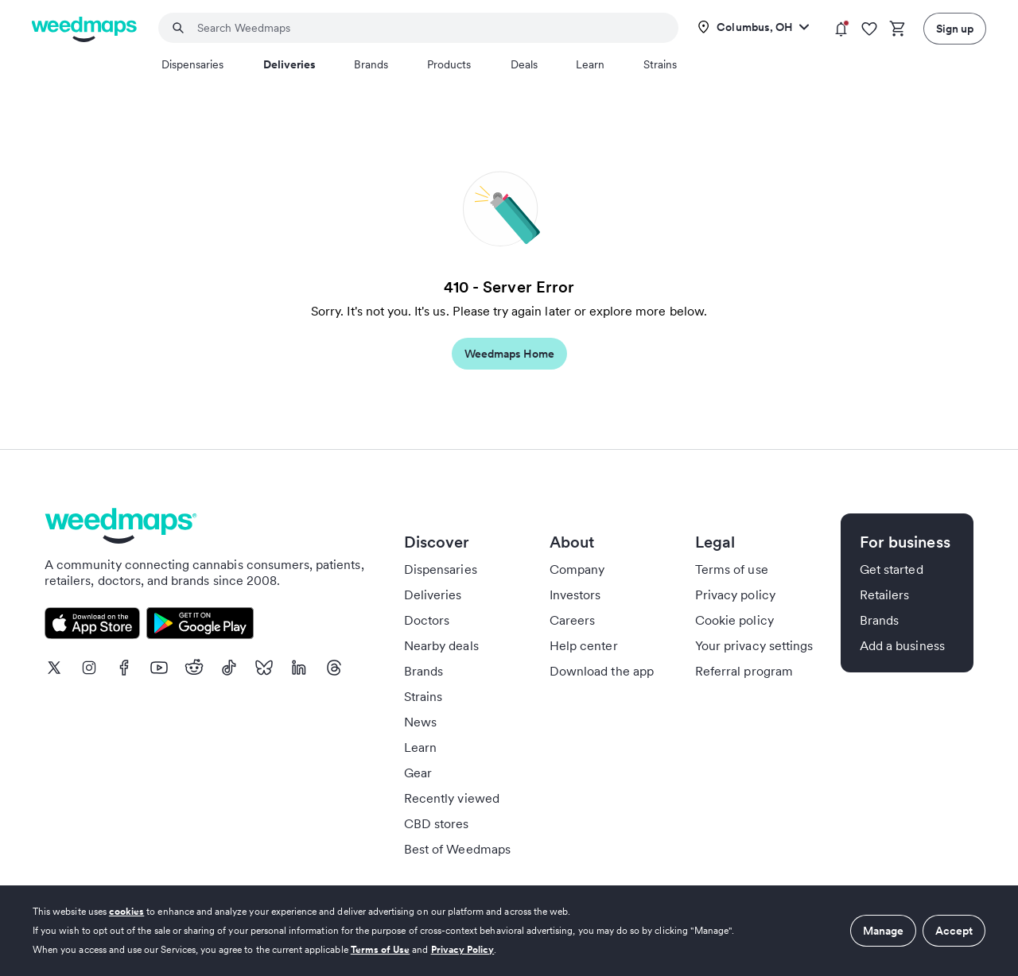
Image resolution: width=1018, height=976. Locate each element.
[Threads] (334, 668)
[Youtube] (159, 668)
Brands (371, 64)
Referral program (744, 671)
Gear (418, 772)
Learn (590, 64)
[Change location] (753, 27)
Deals (524, 64)
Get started (891, 569)
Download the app (602, 671)
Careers (572, 620)
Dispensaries (192, 64)
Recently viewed (451, 798)
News (420, 722)
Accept (954, 931)
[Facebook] (124, 668)
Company (577, 569)
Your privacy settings (754, 645)
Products (449, 64)
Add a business (902, 645)
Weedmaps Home (509, 354)
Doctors (426, 620)
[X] (54, 668)
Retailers (884, 594)
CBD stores (436, 823)
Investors (575, 594)
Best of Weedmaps (457, 849)
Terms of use (731, 569)
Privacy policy (735, 594)
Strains (660, 64)
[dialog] (509, 930)
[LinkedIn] (299, 668)
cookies (126, 911)
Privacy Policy (463, 949)
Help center (584, 645)
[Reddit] (194, 668)
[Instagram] (89, 668)
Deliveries (289, 64)
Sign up (954, 28)
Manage (883, 931)
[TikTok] (229, 668)
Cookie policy (734, 620)
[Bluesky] (264, 668)
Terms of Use (380, 949)
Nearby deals (441, 645)
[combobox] (428, 27)
